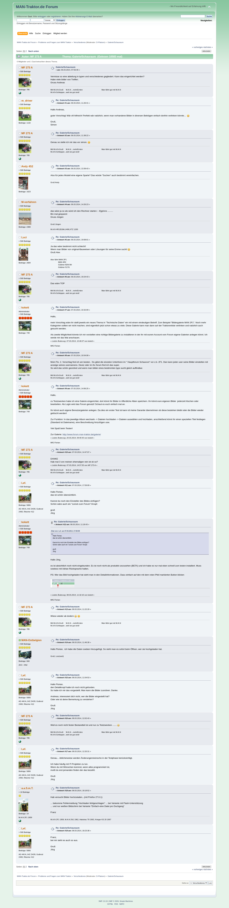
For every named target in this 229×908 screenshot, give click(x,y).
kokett (25, 307)
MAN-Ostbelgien (31, 640)
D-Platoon (100, 42)
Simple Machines (126, 901)
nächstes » (208, 47)
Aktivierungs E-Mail (83, 16)
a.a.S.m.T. (27, 788)
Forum (52, 7)
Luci (24, 237)
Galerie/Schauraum (65, 67)
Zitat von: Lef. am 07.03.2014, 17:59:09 (65, 531)
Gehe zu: (185, 883)
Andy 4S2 (27, 166)
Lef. (23, 482)
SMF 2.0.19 (103, 901)
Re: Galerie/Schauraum (68, 100)
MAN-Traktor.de (30, 7)
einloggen (42, 16)
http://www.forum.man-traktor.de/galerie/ (81, 434)
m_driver (26, 100)
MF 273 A (27, 67)
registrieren (56, 16)
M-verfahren (28, 202)
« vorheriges (197, 47)
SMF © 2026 (114, 901)
